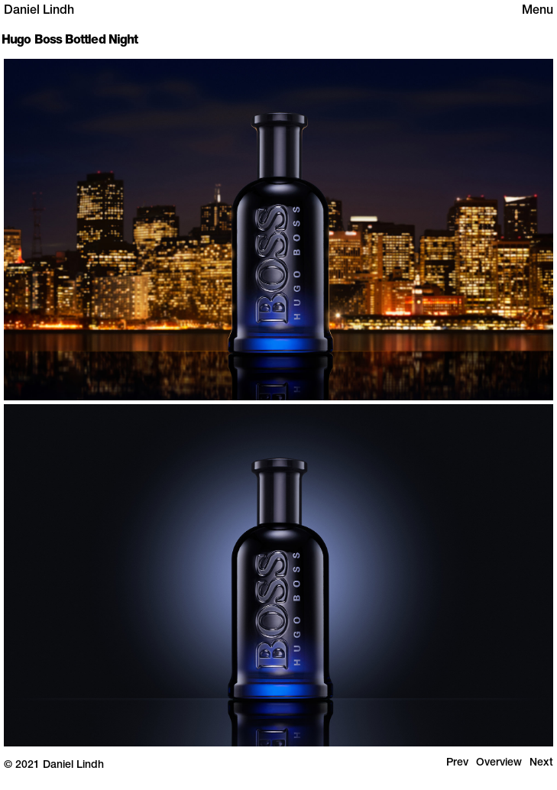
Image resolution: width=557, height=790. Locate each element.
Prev (457, 763)
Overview (499, 763)
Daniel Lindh (39, 11)
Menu (537, 11)
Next (541, 763)
